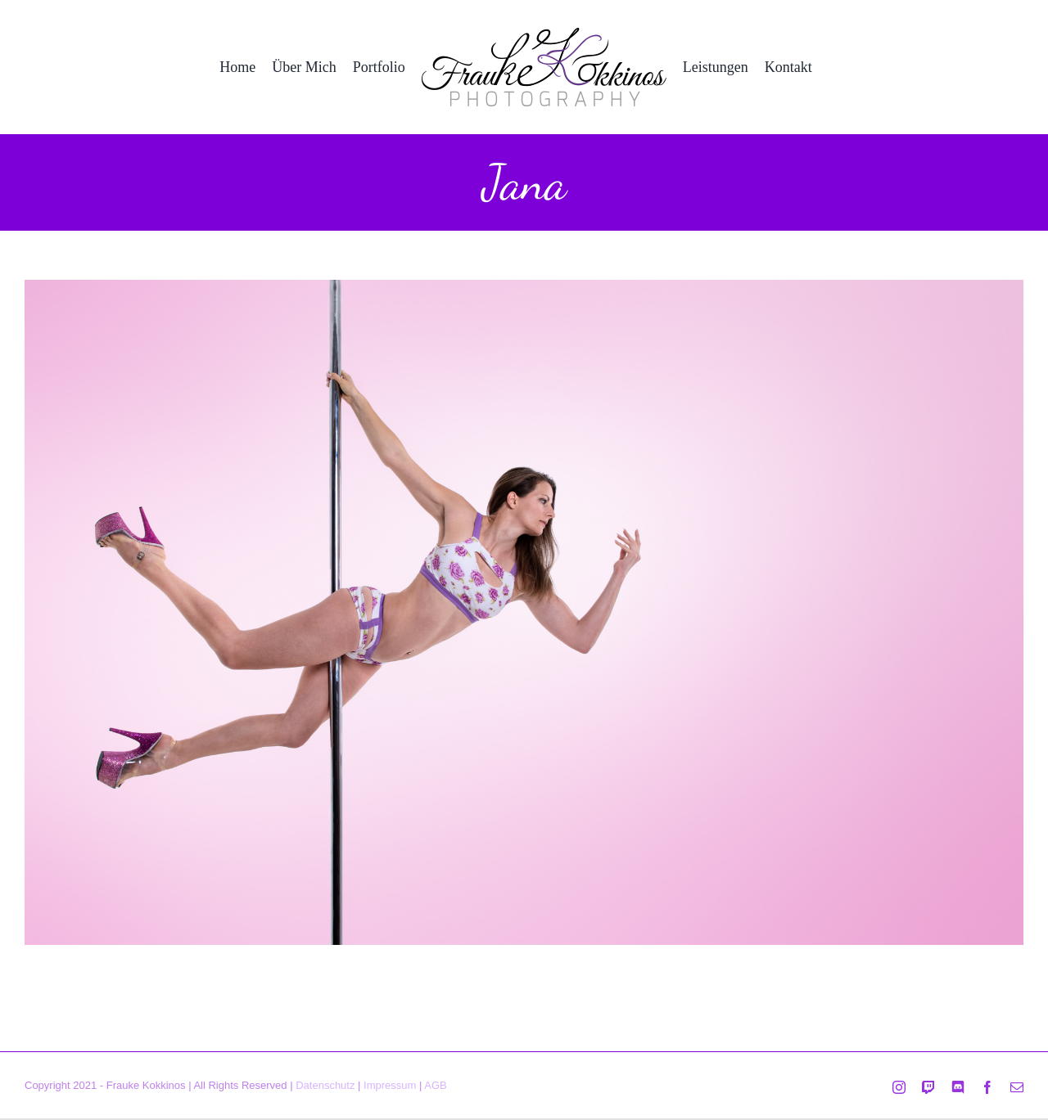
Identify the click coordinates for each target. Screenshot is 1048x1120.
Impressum (390, 1085)
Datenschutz (325, 1085)
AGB (435, 1085)
